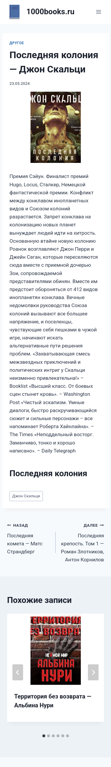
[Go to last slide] (17, 672)
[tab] (43, 735)
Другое (16, 43)
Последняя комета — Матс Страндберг (29, 538)
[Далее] (93, 672)
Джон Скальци (26, 495)
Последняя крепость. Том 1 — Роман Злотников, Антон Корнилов (82, 542)
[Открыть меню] (98, 11)
